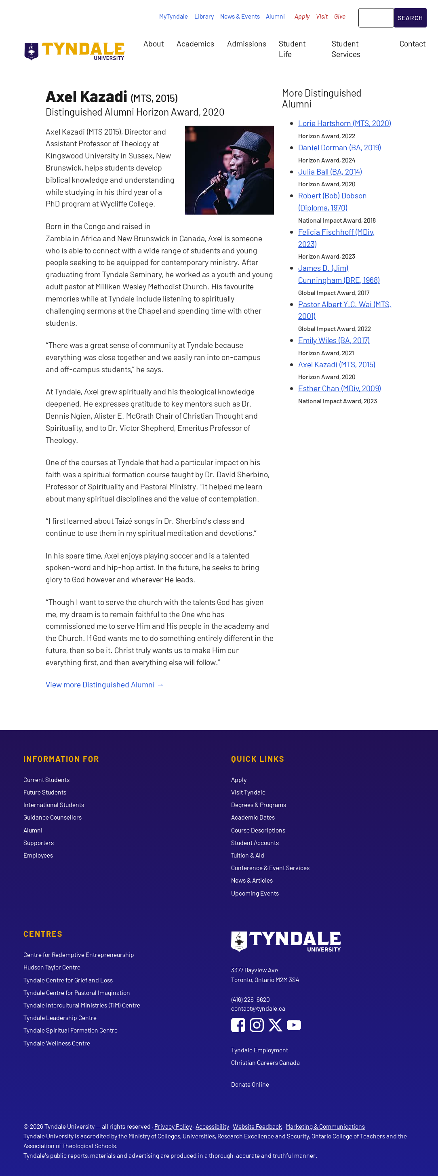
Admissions (246, 43)
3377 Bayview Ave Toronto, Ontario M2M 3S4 (265, 974)
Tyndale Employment (259, 1050)
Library (204, 16)
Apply (302, 16)
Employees (38, 855)
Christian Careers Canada (265, 1062)
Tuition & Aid (247, 855)
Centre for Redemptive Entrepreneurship (78, 954)
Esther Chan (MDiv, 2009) (339, 388)
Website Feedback (257, 1126)
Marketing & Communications (325, 1126)
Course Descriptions (258, 830)
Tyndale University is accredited (66, 1136)
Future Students (44, 792)
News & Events (240, 16)
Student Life (292, 48)
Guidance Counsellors (52, 817)
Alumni (275, 16)
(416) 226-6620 (250, 999)
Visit (322, 16)
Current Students (46, 779)
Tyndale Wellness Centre (56, 1043)
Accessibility (212, 1126)
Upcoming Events (255, 893)
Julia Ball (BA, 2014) (330, 171)
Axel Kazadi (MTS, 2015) (336, 364)
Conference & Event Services (270, 867)
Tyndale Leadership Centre (60, 1017)
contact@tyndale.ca (258, 1008)
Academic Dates (253, 817)
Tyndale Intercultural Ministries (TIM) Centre (81, 1005)
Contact (412, 43)
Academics (195, 43)
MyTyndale (173, 16)
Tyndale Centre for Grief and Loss (68, 980)
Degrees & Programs (258, 804)
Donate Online (250, 1084)
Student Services (346, 48)
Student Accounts (255, 842)
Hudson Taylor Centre (51, 967)
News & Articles (252, 880)
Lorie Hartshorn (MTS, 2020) (344, 123)
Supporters (38, 842)
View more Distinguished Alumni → (105, 684)
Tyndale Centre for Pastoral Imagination (76, 992)
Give (339, 16)
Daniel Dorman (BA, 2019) (339, 147)
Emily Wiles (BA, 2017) (334, 340)
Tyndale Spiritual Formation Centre (70, 1030)
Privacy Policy (173, 1126)
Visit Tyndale (248, 792)
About (153, 43)
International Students (53, 804)
